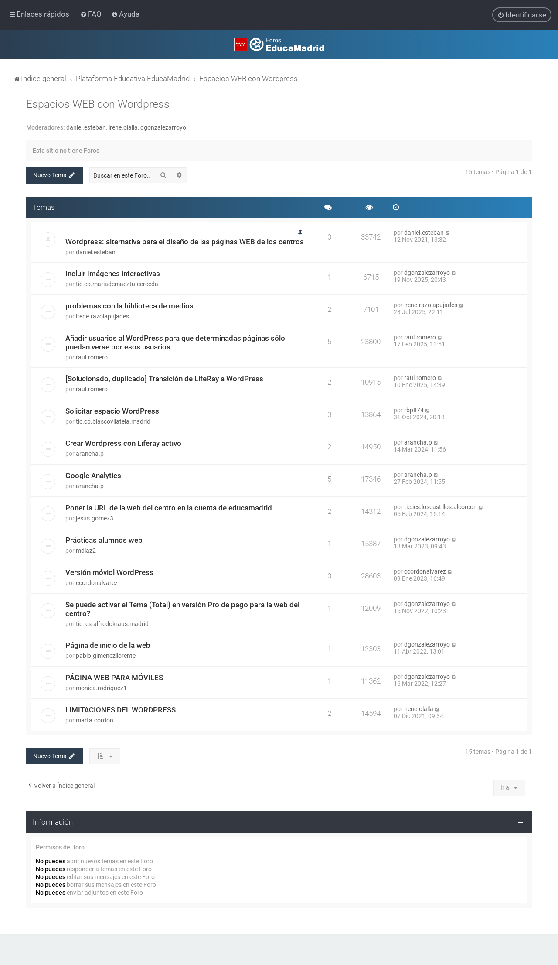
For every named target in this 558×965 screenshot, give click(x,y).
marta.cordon (94, 719)
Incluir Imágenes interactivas (112, 273)
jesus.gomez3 (94, 517)
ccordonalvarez (97, 582)
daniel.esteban (86, 127)
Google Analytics (93, 475)
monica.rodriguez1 (101, 687)
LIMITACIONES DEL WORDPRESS (120, 709)
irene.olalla (123, 127)
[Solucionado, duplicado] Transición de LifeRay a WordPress (164, 378)
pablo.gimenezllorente (106, 655)
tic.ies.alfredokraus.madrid (112, 623)
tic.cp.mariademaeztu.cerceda (117, 283)
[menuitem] (91, 14)
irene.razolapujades (102, 315)
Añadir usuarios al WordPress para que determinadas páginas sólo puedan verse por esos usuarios (175, 342)
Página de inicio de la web (107, 644)
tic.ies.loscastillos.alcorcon (440, 506)
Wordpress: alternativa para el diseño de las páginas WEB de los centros (184, 241)
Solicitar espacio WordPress (112, 410)
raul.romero (92, 356)
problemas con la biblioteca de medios (129, 305)
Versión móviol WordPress (109, 572)
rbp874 (414, 409)
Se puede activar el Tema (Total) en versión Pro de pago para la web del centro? (182, 608)
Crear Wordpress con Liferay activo (123, 442)
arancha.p (90, 453)
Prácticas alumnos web (104, 539)
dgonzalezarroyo (163, 127)
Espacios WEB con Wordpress (98, 104)
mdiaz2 (86, 550)
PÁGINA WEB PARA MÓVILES (114, 677)
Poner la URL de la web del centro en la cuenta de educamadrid (168, 507)
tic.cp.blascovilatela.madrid (113, 420)
